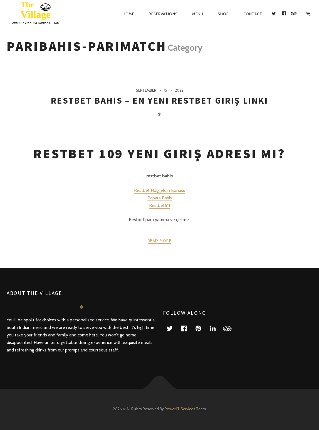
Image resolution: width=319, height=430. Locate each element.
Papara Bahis (159, 198)
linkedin (216, 328)
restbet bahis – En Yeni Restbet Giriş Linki (159, 100)
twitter (173, 328)
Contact (252, 14)
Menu (197, 14)
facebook (187, 328)
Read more (159, 240)
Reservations (163, 14)
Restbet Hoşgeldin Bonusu (159, 190)
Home (128, 14)
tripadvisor (230, 328)
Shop (223, 14)
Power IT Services (180, 408)
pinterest (202, 328)
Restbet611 (159, 205)
